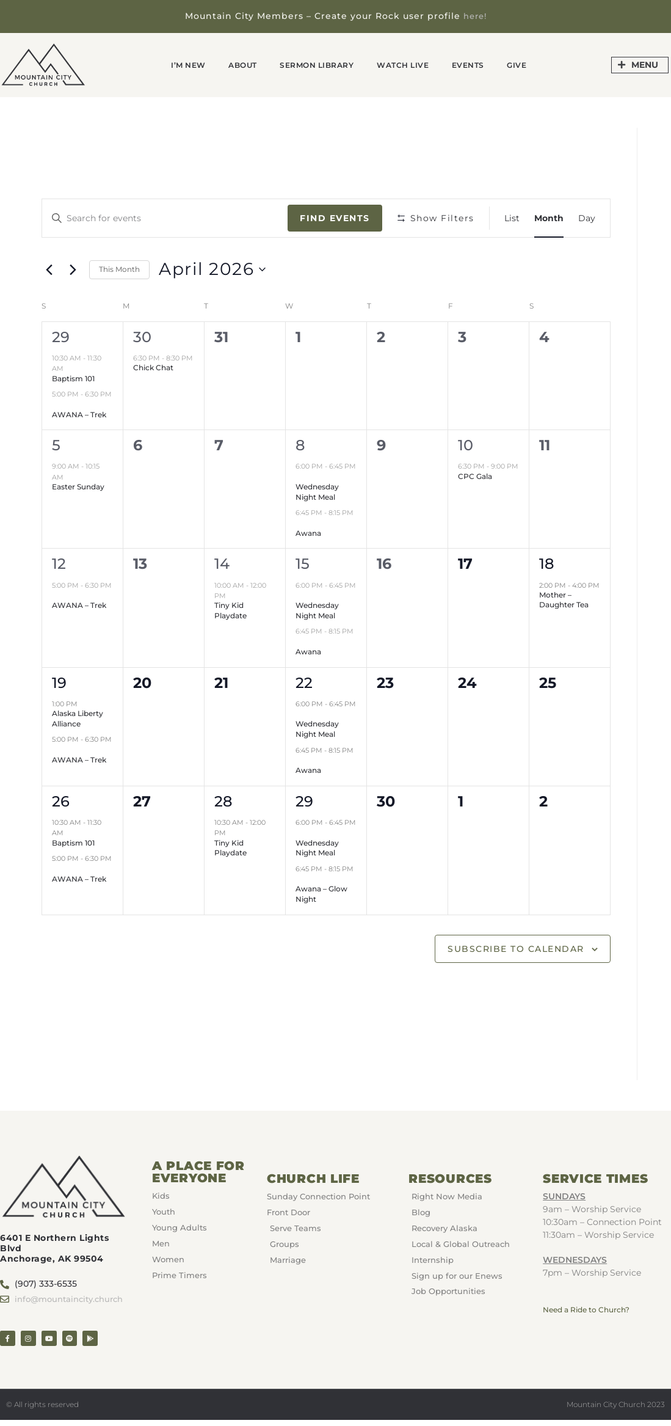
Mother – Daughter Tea (564, 599)
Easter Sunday (78, 486)
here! (475, 15)
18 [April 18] (546, 563)
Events (488, 64)
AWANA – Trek (79, 414)
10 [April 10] (465, 444)
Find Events (335, 217)
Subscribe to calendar (516, 947)
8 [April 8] (300, 444)
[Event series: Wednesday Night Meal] (300, 476)
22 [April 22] (304, 682)
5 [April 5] (56, 444)
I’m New (161, 64)
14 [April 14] (222, 563)
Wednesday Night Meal (317, 491)
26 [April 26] (61, 801)
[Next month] (72, 268)
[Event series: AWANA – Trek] (56, 404)
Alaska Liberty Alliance (77, 718)
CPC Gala (475, 475)
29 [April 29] (304, 801)
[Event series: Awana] (300, 522)
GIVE (544, 64)
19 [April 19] (59, 682)
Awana (308, 532)
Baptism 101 (73, 377)
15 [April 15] (303, 563)
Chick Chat (153, 366)
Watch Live (413, 64)
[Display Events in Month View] (549, 218)
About (226, 64)
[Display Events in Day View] (586, 218)
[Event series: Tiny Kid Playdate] (232, 595)
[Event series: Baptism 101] (69, 368)
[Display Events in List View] (512, 218)
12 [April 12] (59, 563)
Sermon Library (312, 64)
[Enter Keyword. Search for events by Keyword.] (165, 218)
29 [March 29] (61, 336)
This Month (119, 268)
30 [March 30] (142, 336)
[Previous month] (49, 268)
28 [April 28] (223, 801)
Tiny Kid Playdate (230, 610)
